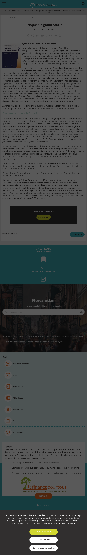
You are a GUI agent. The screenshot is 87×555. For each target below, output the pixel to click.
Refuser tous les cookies (43, 548)
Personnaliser (43, 539)
